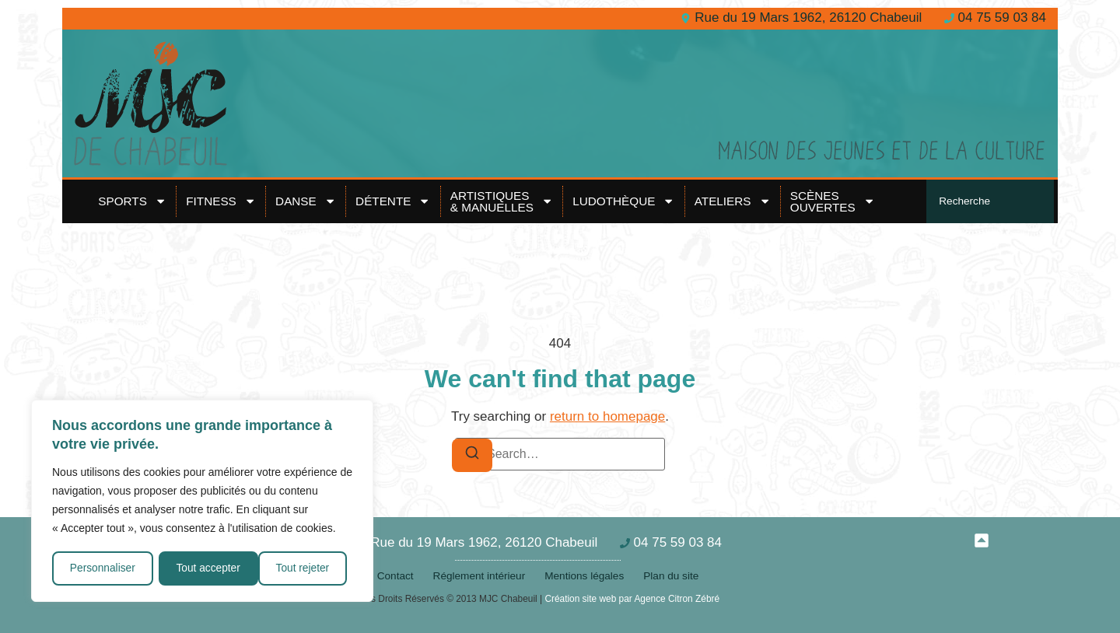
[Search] (472, 455)
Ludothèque (623, 201)
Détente (393, 201)
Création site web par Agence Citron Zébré (631, 598)
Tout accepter (302, 568)
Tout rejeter (203, 568)
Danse (305, 201)
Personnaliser (102, 568)
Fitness (221, 201)
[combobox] (990, 201)
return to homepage (607, 416)
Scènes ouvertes (832, 201)
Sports (132, 201)
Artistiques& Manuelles (501, 201)
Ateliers (733, 201)
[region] (202, 501)
